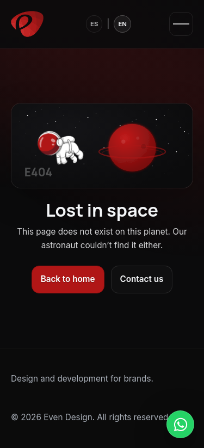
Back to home (68, 279)
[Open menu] (181, 24)
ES (94, 24)
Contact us (142, 279)
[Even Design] (27, 24)
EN (122, 24)
